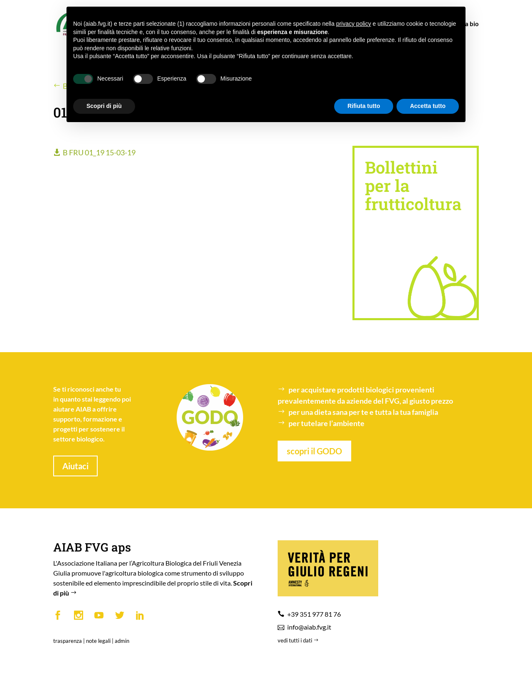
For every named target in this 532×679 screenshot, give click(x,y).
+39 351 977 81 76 (314, 614)
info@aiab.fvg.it (309, 627)
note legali (98, 640)
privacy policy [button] (353, 23)
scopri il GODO (314, 451)
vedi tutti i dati (299, 640)
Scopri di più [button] (104, 106)
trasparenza (67, 640)
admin (122, 640)
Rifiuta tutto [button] (363, 106)
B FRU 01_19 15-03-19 (99, 152)
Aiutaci (75, 466)
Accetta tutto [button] (428, 106)
